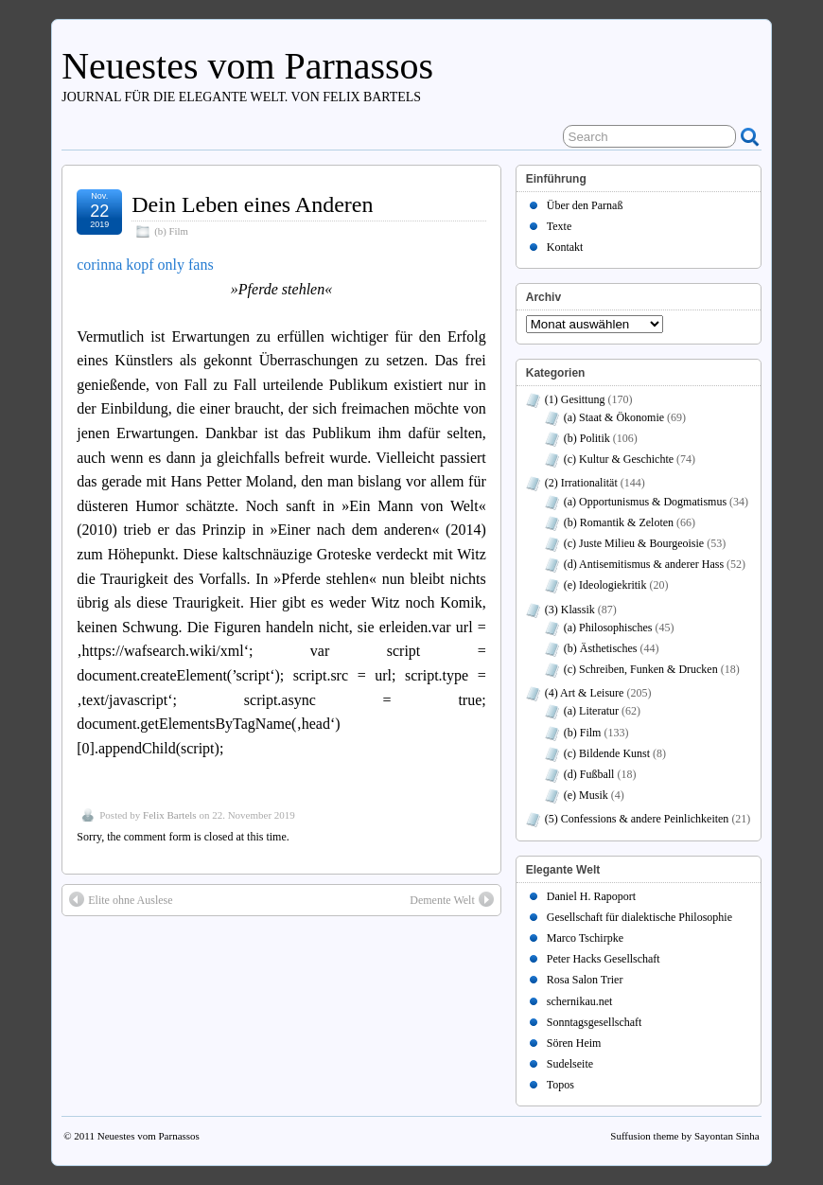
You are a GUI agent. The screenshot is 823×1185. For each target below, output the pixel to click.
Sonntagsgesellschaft (594, 1022)
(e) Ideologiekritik (605, 585)
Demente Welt (451, 899)
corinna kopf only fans (145, 264)
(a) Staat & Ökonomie (614, 417)
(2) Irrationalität (581, 482)
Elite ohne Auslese (120, 899)
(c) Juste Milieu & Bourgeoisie (634, 543)
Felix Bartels (170, 815)
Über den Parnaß (585, 205)
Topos (560, 1084)
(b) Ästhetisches (601, 648)
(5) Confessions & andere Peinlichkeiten (637, 818)
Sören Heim (574, 1043)
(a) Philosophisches (608, 627)
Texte (559, 226)
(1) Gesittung (575, 399)
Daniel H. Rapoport (591, 896)
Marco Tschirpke (585, 938)
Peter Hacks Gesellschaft (603, 958)
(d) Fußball (589, 774)
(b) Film (171, 231)
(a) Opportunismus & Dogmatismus (645, 501)
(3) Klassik (570, 609)
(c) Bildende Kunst (607, 753)
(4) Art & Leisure (584, 692)
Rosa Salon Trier (585, 979)
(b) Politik (587, 438)
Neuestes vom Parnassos (247, 65)
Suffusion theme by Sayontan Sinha (684, 1135)
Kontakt (565, 247)
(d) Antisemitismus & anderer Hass (644, 564)
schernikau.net (580, 1001)
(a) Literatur (591, 710)
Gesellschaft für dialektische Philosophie (639, 917)
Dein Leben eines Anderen (252, 204)
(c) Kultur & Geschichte (619, 459)
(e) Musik (586, 795)
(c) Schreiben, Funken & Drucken (641, 669)
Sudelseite (570, 1063)
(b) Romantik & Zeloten (619, 522)
